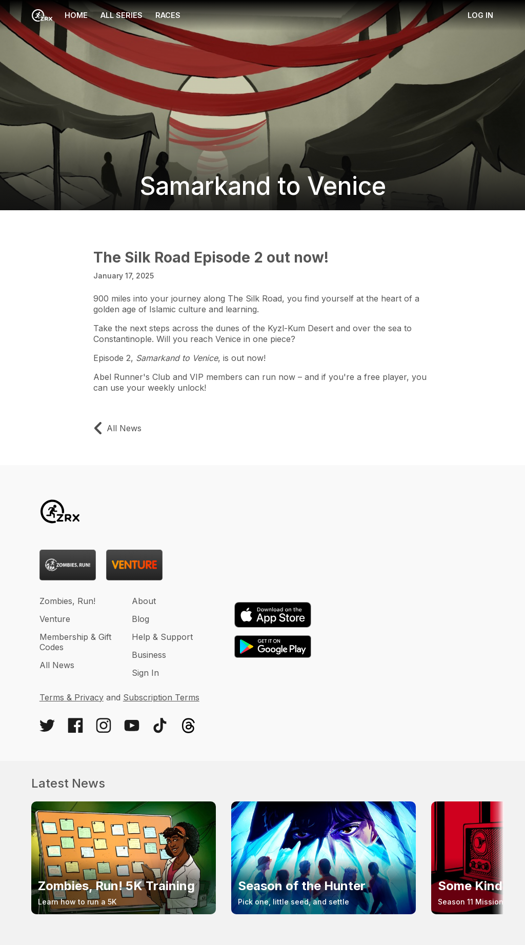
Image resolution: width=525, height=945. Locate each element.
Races (167, 15)
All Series (121, 15)
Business (149, 655)
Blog (140, 619)
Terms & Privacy (71, 697)
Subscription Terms (161, 697)
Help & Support (162, 637)
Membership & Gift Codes (75, 642)
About (144, 601)
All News (56, 665)
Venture (54, 619)
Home (60, 15)
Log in (480, 15)
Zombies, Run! (67, 601)
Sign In (145, 673)
